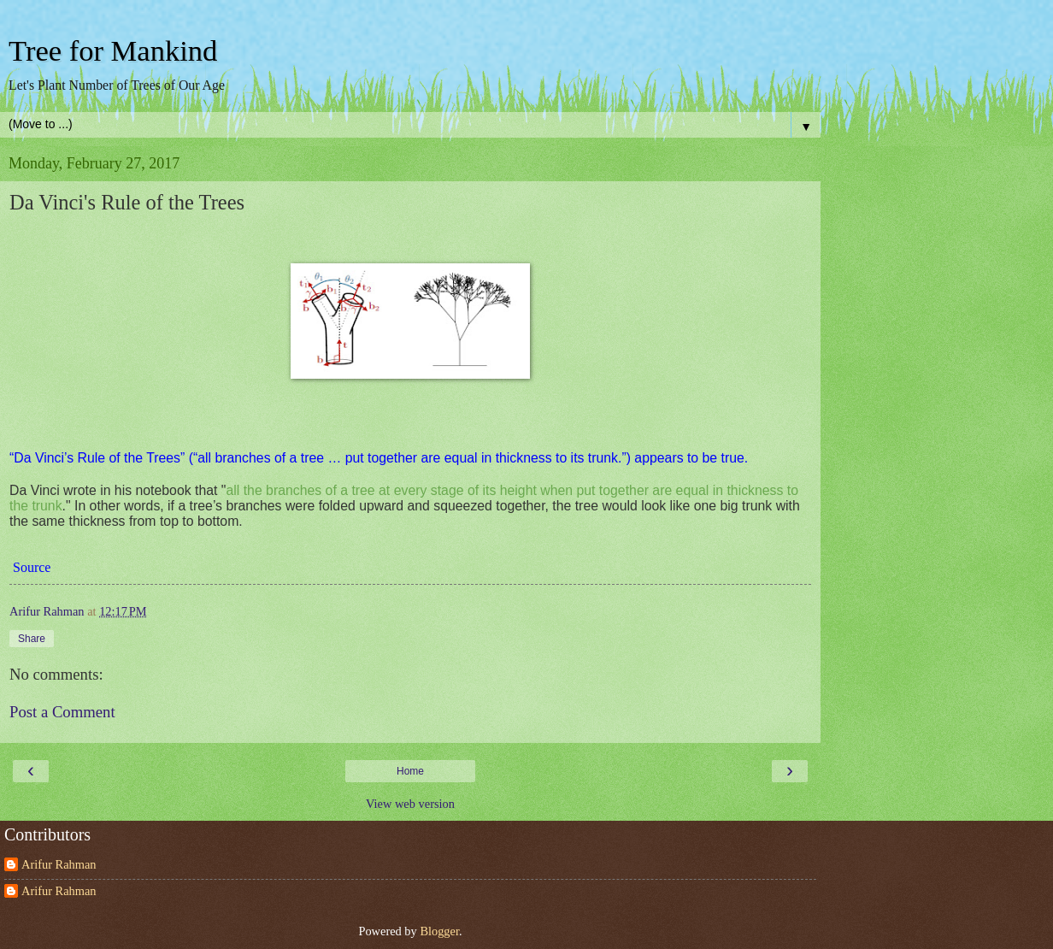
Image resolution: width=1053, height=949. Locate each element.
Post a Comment (62, 712)
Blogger (439, 931)
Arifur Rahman (59, 864)
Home (410, 771)
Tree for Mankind (113, 50)
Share (31, 639)
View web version (410, 803)
